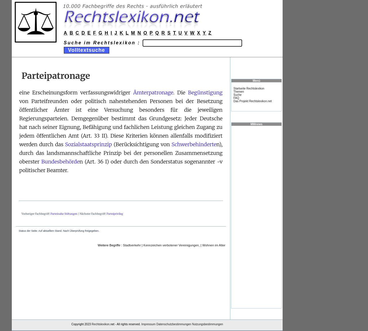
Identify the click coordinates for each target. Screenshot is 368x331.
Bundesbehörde (60, 161)
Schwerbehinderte (194, 144)
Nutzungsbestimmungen (207, 324)
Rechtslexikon (101, 324)
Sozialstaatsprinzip (88, 144)
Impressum (148, 324)
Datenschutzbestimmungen (173, 324)
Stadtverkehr (132, 245)
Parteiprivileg (115, 213)
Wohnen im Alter (213, 245)
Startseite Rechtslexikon (248, 88)
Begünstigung (205, 92)
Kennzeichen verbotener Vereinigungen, (171, 245)
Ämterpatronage (153, 92)
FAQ (236, 98)
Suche (237, 94)
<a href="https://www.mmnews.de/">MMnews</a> (256, 216)
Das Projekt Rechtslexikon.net (252, 101)
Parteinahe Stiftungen (64, 213)
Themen (238, 91)
